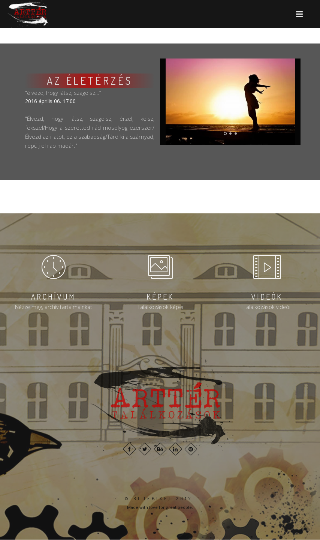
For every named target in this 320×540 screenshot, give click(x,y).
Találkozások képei (160, 306)
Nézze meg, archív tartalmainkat (53, 306)
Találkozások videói (267, 306)
